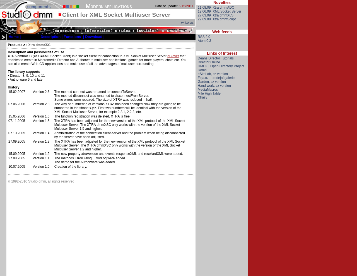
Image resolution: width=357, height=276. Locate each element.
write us (187, 22)
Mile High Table (209, 93)
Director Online (209, 62)
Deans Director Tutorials (216, 58)
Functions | (74, 37)
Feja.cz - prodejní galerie (216, 78)
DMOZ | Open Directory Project (221, 66)
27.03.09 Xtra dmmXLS (215, 15)
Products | (31, 37)
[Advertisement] (222, 192)
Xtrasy (202, 97)
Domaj (203, 70)
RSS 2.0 (204, 37)
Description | (52, 37)
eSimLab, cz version (213, 74)
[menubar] (56, 37)
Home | (15, 37)
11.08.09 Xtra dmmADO (216, 7)
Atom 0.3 (204, 41)
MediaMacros (208, 90)
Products (15, 45)
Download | (94, 37)
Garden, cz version (212, 82)
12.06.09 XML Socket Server (219, 11)
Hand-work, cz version (214, 86)
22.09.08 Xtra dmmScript (217, 19)
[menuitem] (14, 37)
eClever (173, 56)
